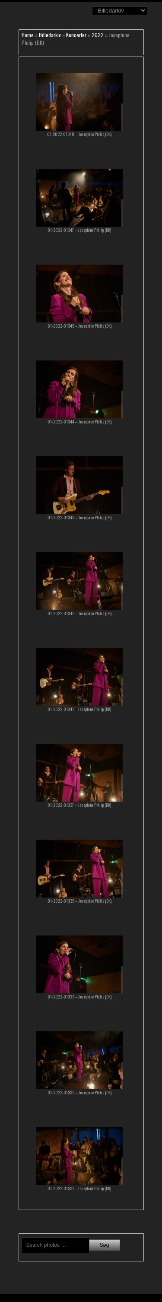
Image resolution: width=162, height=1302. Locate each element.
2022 (98, 34)
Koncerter (76, 34)
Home (28, 34)
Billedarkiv (50, 34)
